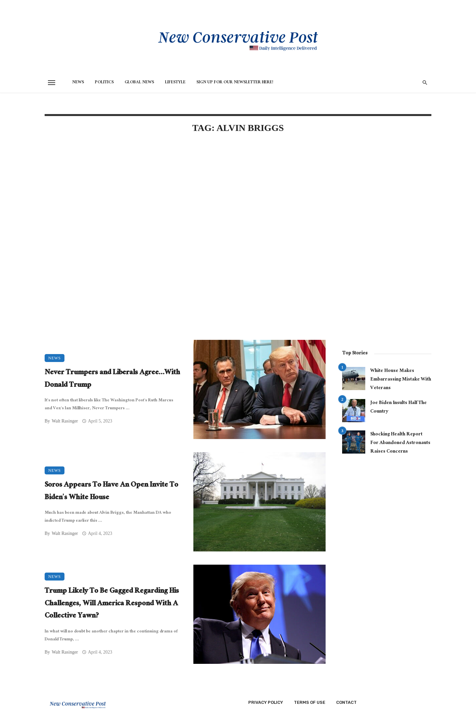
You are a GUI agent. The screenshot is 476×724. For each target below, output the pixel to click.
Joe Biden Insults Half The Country (398, 407)
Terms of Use (309, 702)
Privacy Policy (265, 702)
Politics (104, 82)
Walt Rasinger (65, 421)
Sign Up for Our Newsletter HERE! (234, 82)
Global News (139, 82)
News (78, 82)
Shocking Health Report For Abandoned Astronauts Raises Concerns (400, 443)
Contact (346, 702)
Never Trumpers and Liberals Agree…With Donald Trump (112, 379)
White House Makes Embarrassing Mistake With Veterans (400, 379)
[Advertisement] (185, 195)
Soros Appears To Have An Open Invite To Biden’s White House (111, 491)
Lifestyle (175, 82)
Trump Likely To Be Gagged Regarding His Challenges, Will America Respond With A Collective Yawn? (112, 604)
